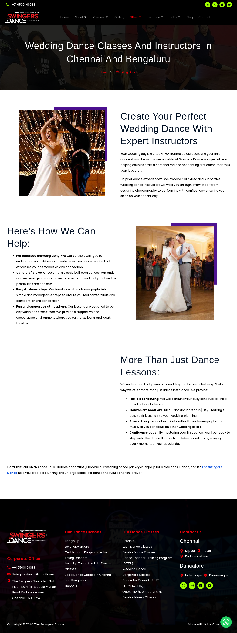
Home (64, 17)
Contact (204, 17)
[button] (226, 622)
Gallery (119, 17)
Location (155, 17)
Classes (100, 17)
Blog (190, 17)
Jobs (175, 17)
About (80, 17)
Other (135, 17)
